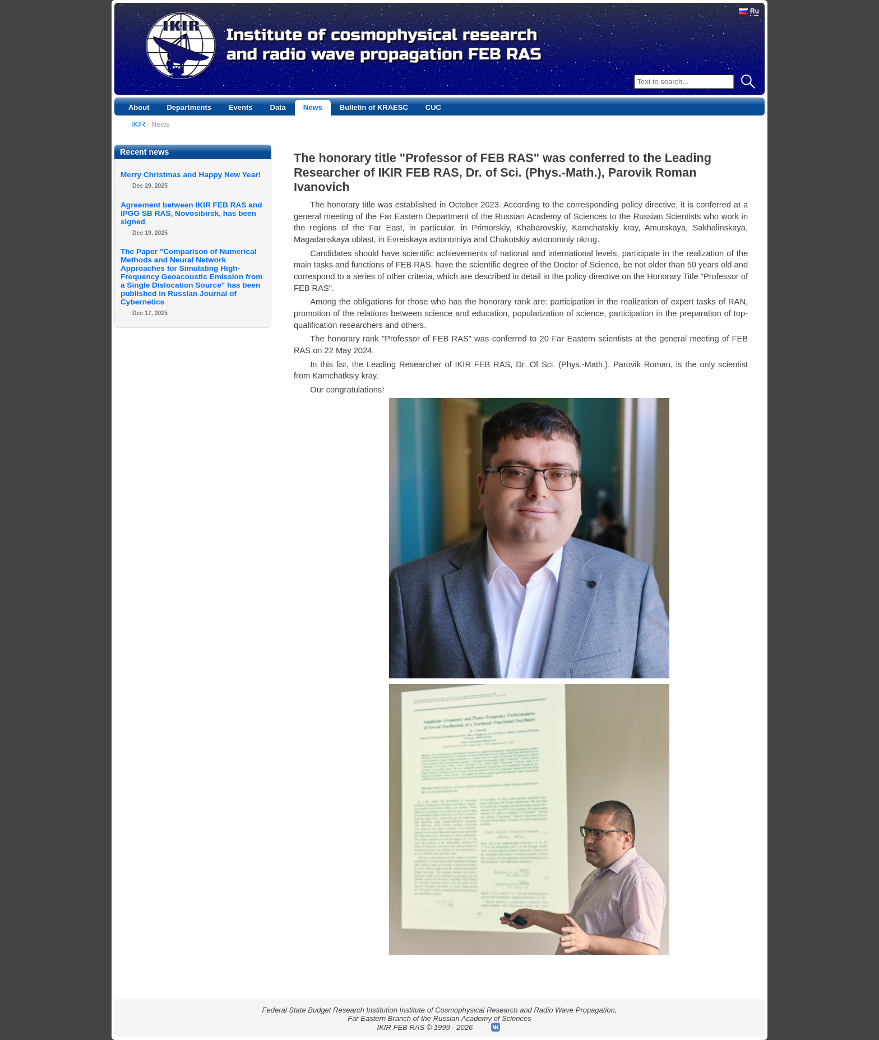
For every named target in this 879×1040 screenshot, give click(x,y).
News (312, 107)
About (139, 107)
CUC (433, 107)
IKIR (138, 124)
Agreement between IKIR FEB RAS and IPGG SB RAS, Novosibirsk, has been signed (191, 213)
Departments (188, 107)
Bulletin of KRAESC (374, 107)
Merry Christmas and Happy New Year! (191, 174)
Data (278, 107)
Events (241, 107)
